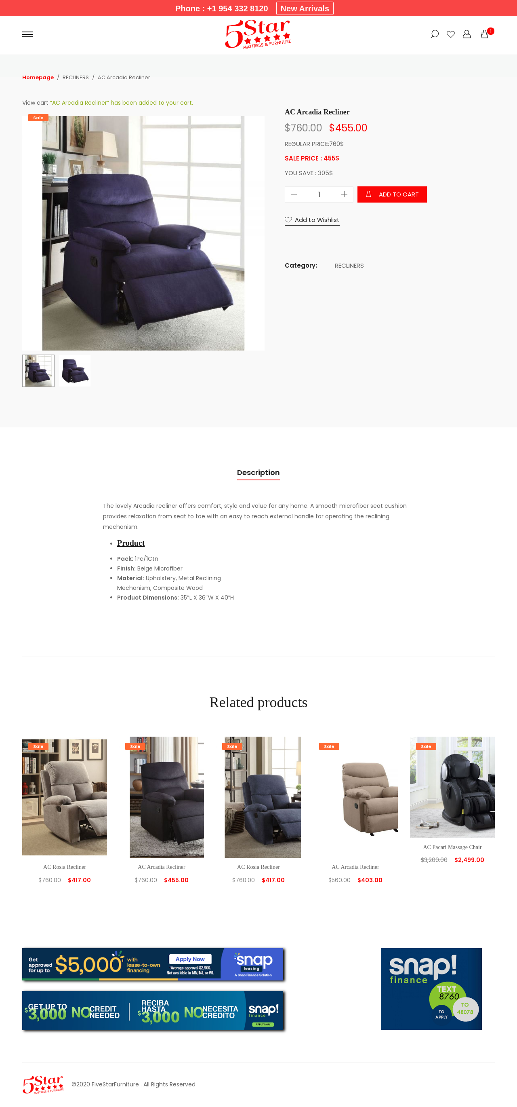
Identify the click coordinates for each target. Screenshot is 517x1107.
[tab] (258, 473)
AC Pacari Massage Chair (452, 847)
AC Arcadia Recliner (161, 867)
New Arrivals (305, 8)
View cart (35, 103)
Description (258, 472)
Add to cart (399, 194)
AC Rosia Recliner (64, 867)
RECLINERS (349, 265)
